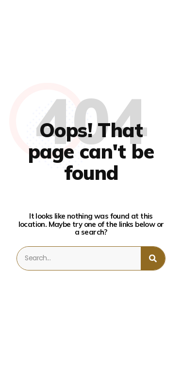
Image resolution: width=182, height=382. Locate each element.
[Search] (153, 258)
